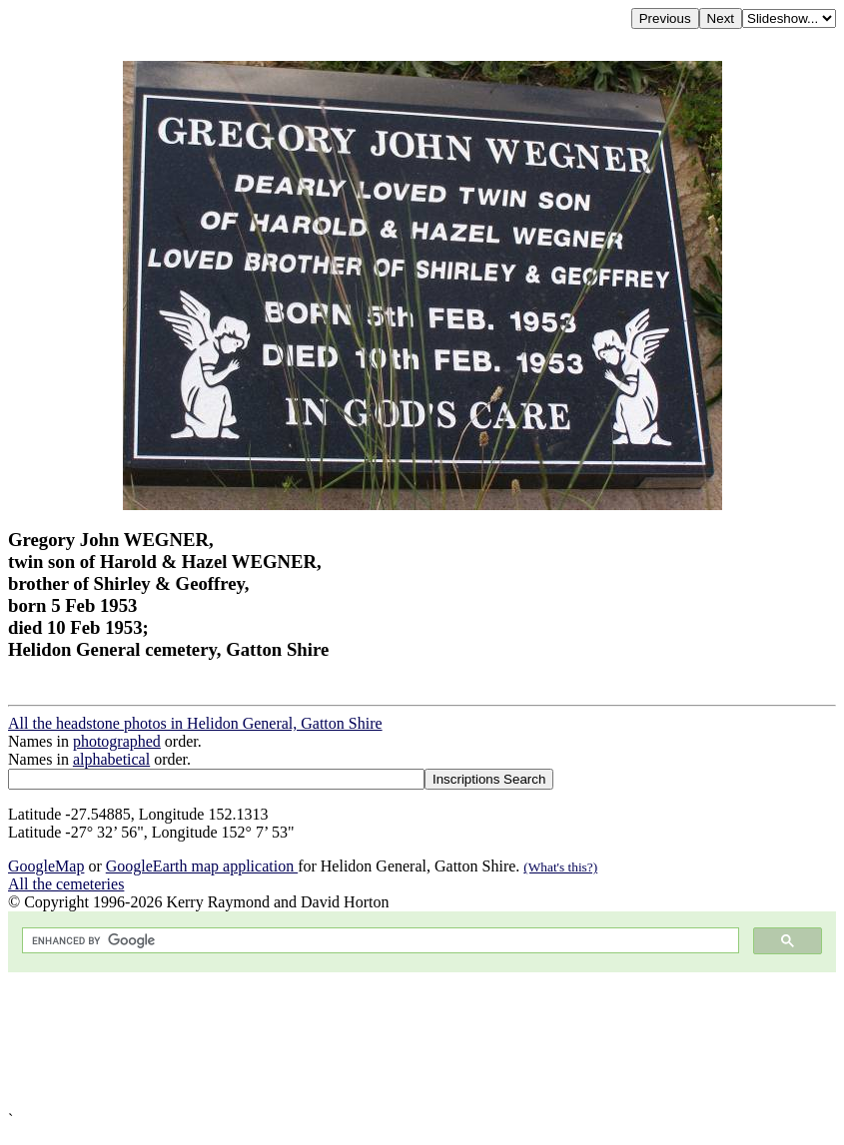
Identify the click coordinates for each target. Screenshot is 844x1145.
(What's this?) (560, 866)
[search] (378, 940)
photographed (117, 741)
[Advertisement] (422, 1041)
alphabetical (111, 759)
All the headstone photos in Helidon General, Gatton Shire (195, 723)
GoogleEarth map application (202, 866)
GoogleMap (46, 866)
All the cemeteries (66, 883)
